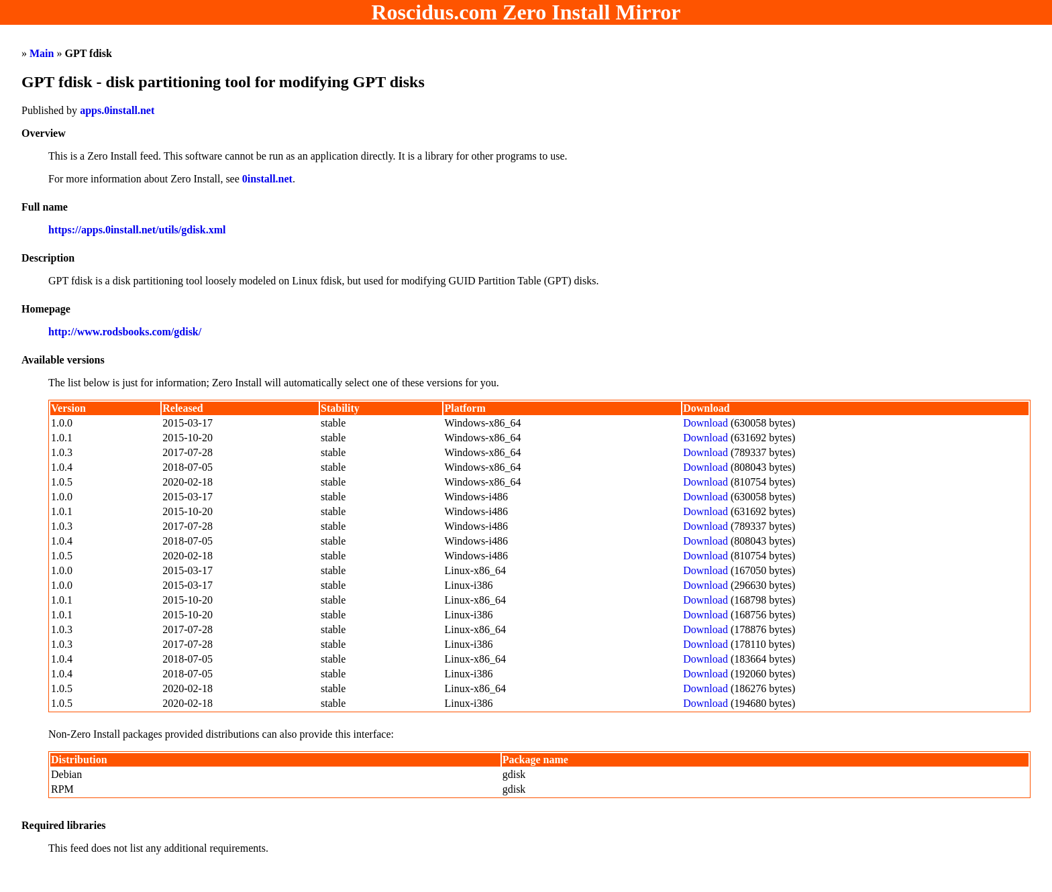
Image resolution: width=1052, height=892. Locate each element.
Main (42, 53)
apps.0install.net (117, 110)
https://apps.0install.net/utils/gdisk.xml (137, 229)
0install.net (267, 178)
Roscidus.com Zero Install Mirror (526, 12)
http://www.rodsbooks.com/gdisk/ (124, 331)
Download (705, 423)
